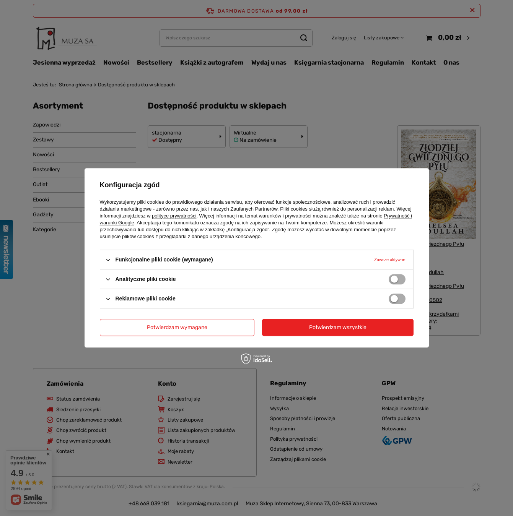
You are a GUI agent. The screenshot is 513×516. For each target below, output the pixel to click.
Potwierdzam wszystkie (337, 327)
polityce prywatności (174, 216)
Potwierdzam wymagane (177, 327)
